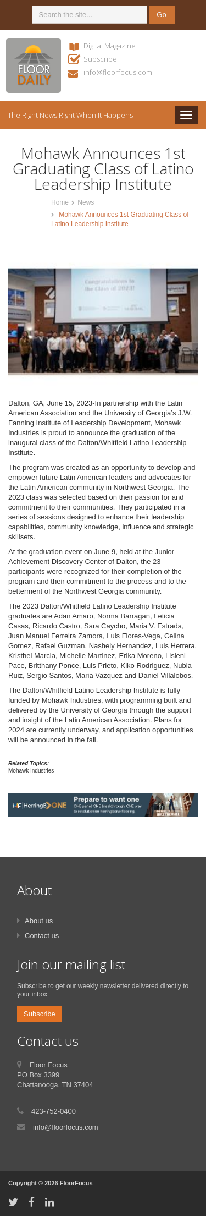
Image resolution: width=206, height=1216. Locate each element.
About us (39, 921)
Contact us (42, 936)
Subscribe (100, 59)
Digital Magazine (109, 46)
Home (60, 202)
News (85, 202)
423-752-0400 (53, 1111)
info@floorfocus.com (117, 72)
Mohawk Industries (31, 771)
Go (161, 14)
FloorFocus (76, 1183)
